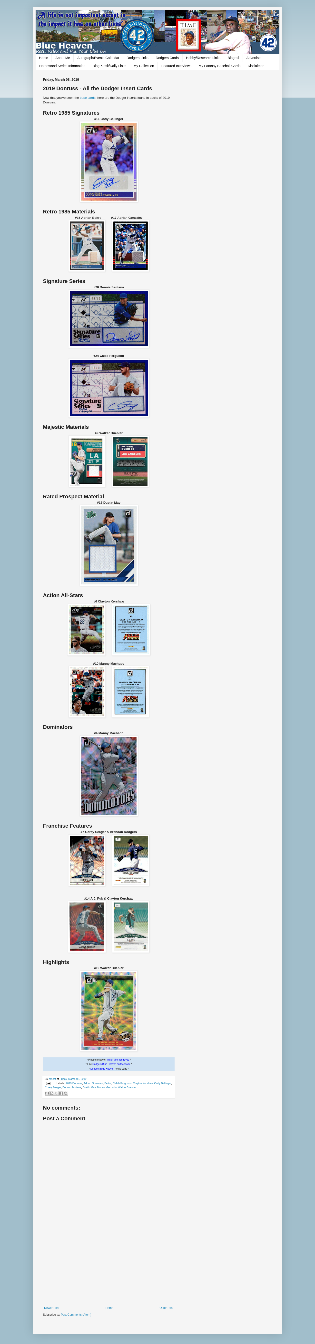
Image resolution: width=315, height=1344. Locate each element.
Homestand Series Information (62, 66)
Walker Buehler (127, 1087)
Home (43, 58)
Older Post (166, 1308)
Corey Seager (53, 1087)
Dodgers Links (137, 58)
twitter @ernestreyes (118, 1059)
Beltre (107, 1083)
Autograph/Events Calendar (98, 58)
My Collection (144, 66)
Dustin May (89, 1087)
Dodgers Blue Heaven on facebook (111, 1064)
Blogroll (233, 58)
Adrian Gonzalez (93, 1083)
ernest (53, 1078)
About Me (62, 58)
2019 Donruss (74, 1083)
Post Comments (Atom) (76, 1314)
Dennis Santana (71, 1087)
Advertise (253, 58)
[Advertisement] (109, 1266)
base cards (88, 98)
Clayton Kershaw (143, 1083)
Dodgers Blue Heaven (102, 1068)
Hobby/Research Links (203, 58)
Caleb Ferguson (122, 1083)
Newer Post (51, 1308)
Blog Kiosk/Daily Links (109, 66)
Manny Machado (107, 1087)
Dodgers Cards (167, 58)
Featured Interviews (176, 66)
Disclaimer (256, 66)
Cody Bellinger (162, 1083)
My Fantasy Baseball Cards (219, 66)
